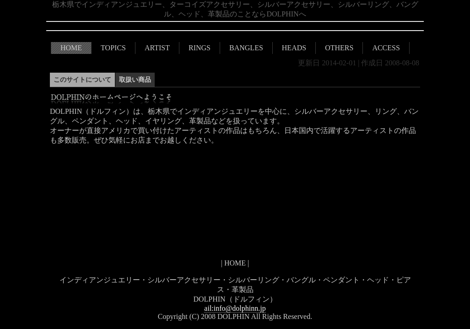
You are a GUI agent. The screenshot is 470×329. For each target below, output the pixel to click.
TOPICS (113, 48)
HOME (71, 48)
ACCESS (386, 48)
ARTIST (157, 48)
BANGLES (246, 48)
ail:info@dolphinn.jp (234, 308)
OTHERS (339, 48)
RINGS (200, 48)
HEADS (294, 48)
